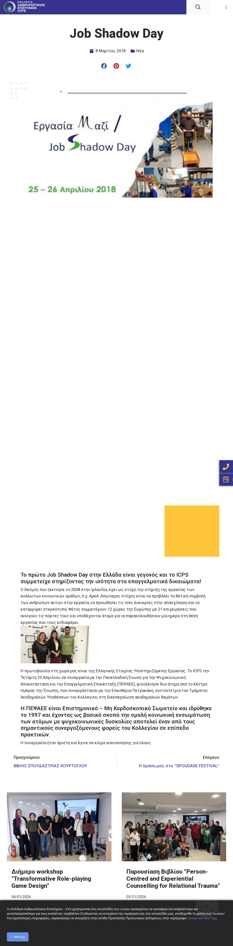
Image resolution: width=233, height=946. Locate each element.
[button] (226, 7)
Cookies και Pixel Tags (202, 918)
